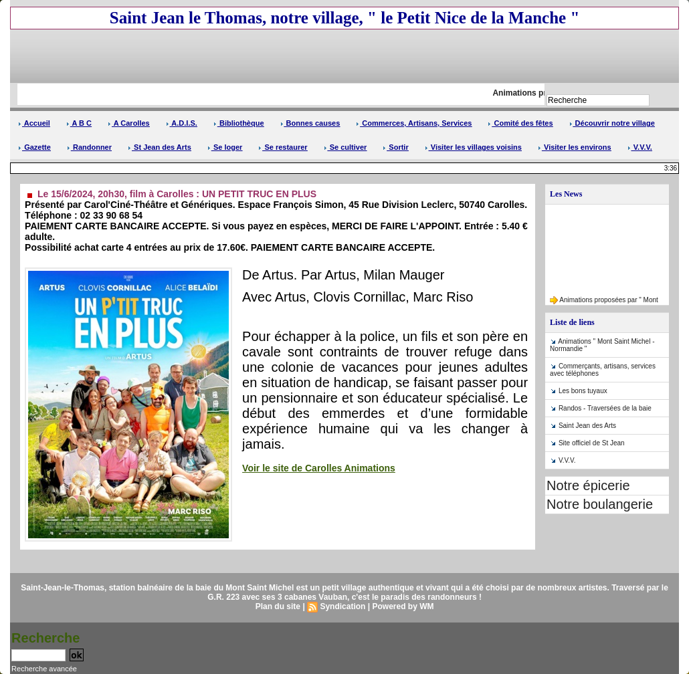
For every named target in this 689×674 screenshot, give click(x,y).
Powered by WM (402, 606)
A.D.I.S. (181, 123)
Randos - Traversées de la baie (605, 408)
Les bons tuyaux (583, 391)
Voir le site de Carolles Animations (318, 468)
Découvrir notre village (612, 123)
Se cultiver (345, 147)
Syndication (342, 606)
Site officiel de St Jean (592, 443)
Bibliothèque (238, 123)
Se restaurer (282, 147)
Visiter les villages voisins (473, 147)
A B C (79, 123)
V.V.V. (639, 147)
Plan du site (278, 606)
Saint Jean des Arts (587, 425)
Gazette (34, 147)
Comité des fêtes (520, 123)
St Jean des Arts (159, 147)
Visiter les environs (574, 147)
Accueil (34, 123)
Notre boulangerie (600, 504)
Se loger (224, 147)
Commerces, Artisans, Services (414, 123)
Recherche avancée (44, 669)
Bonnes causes (310, 123)
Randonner (89, 147)
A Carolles (129, 123)
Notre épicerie (588, 485)
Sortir (395, 147)
